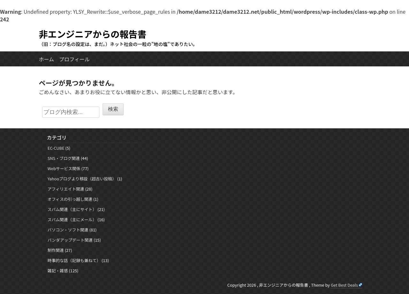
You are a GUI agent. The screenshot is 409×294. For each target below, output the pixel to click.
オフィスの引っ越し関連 (70, 199)
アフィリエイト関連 (66, 189)
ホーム (46, 59)
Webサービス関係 (64, 168)
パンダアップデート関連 (70, 240)
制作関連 (56, 250)
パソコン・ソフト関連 (68, 230)
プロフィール (74, 59)
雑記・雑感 (58, 271)
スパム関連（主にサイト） (72, 209)
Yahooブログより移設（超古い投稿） (82, 179)
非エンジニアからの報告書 (93, 33)
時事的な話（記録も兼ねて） (74, 260)
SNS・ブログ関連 (64, 158)
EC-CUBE (56, 148)
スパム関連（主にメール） (72, 219)
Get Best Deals (344, 285)
